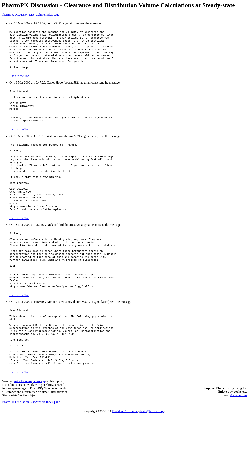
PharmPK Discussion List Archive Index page (30, 14)
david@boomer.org (151, 467)
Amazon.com (238, 451)
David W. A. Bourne (125, 467)
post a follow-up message (29, 437)
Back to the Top (19, 84)
